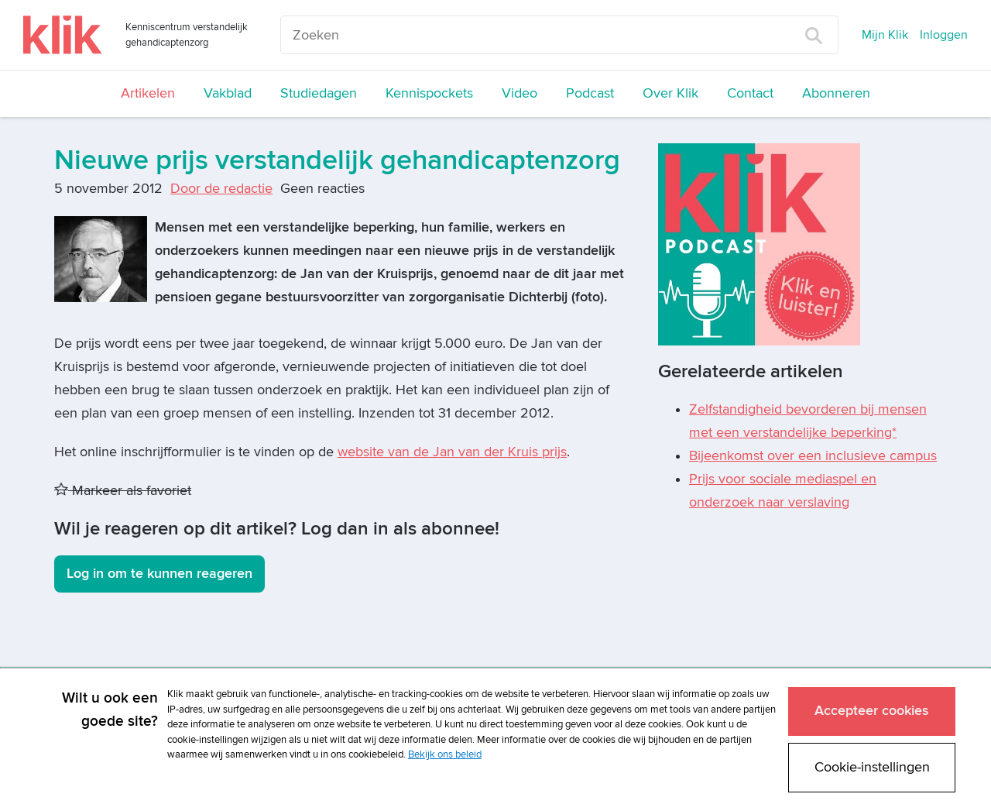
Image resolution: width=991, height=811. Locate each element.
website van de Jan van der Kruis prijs (452, 452)
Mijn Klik (885, 35)
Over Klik (670, 93)
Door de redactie (221, 188)
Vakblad (228, 93)
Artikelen (148, 93)
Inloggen (944, 35)
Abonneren (836, 93)
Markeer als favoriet (122, 491)
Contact (750, 93)
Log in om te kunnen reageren (159, 573)
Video (519, 93)
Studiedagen (318, 93)
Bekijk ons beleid (445, 754)
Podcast (590, 93)
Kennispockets (429, 93)
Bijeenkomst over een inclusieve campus (813, 456)
